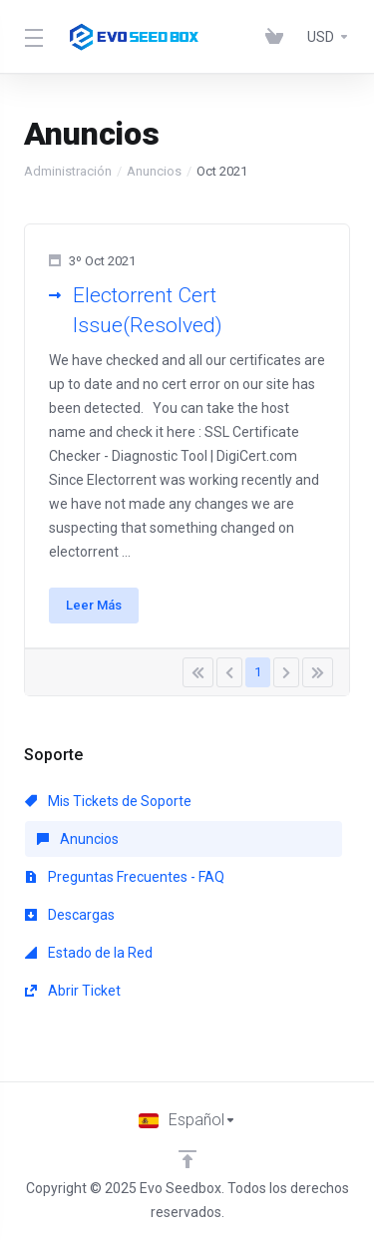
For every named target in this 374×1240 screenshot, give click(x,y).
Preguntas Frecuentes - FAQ (124, 877)
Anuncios (154, 171)
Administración (68, 171)
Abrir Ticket (73, 991)
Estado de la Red (89, 953)
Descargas (70, 915)
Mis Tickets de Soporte (108, 801)
